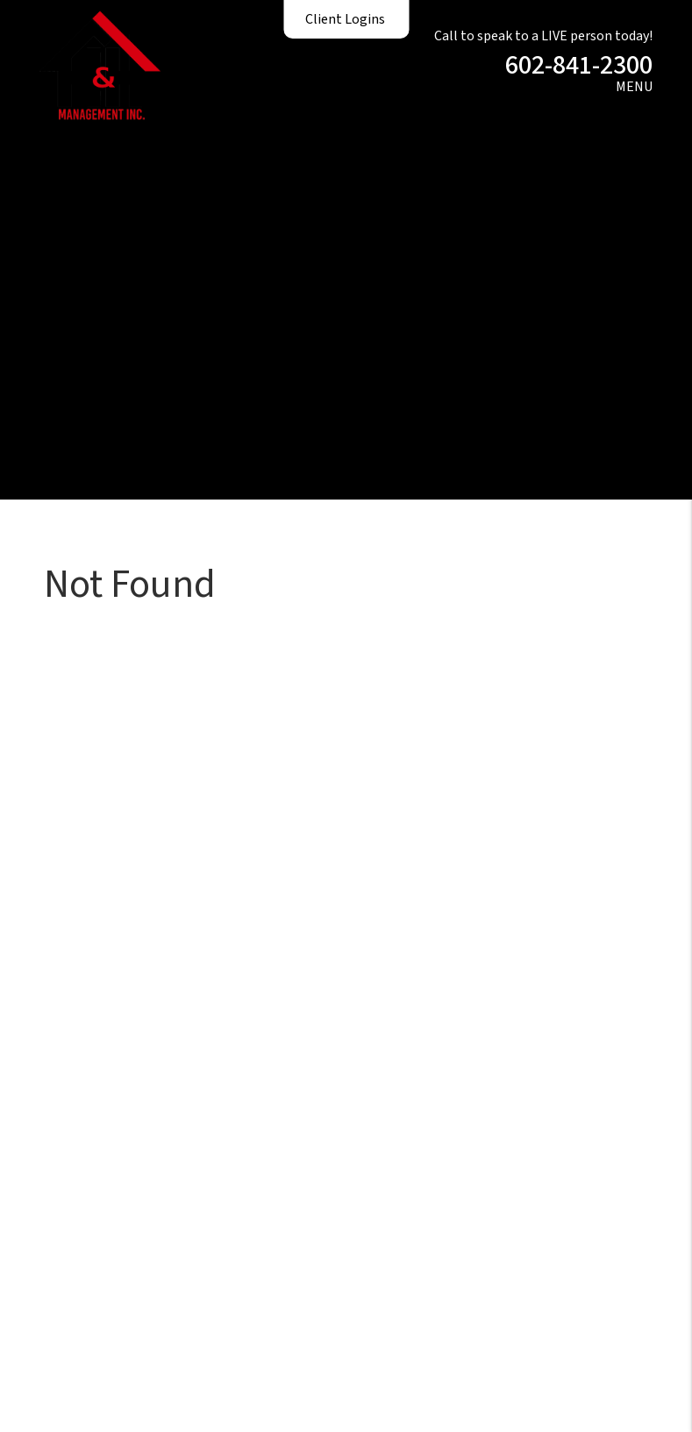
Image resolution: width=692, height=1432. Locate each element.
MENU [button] (634, 86)
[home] (100, 64)
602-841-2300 (579, 65)
